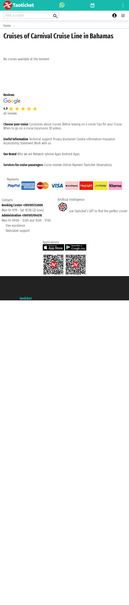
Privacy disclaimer (64, 139)
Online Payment (73, 165)
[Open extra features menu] (31, 16)
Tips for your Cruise (109, 124)
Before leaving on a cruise (79, 124)
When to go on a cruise (18, 128)
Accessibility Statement (18, 143)
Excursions (41, 128)
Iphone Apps (53, 154)
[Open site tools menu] (123, 5)
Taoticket (25, 298)
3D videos (55, 128)
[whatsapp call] (61, 5)
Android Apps (71, 154)
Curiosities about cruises (45, 124)
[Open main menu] (123, 15)
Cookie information (89, 139)
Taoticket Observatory (98, 165)
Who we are (24, 154)
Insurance (109, 139)
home (7, 26)
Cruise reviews (53, 165)
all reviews (10, 113)
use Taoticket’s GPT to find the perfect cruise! (92, 211)
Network (38, 154)
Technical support (40, 139)
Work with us (42, 143)
